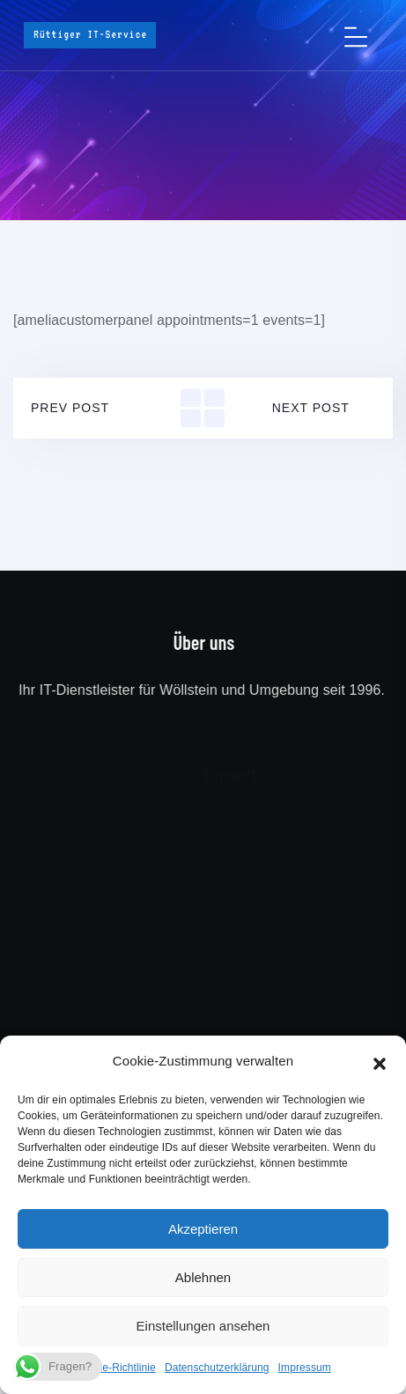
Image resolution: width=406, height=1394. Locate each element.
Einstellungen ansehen (203, 1325)
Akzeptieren (203, 1228)
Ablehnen (203, 1277)
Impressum (304, 1367)
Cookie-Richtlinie (115, 1367)
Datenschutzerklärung (217, 1367)
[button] (379, 1062)
